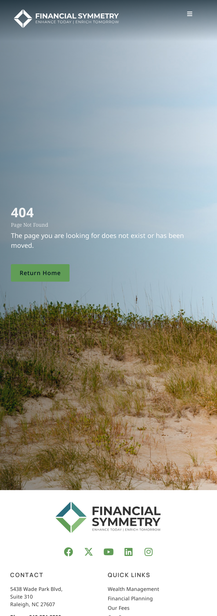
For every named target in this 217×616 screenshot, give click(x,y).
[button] (189, 13)
